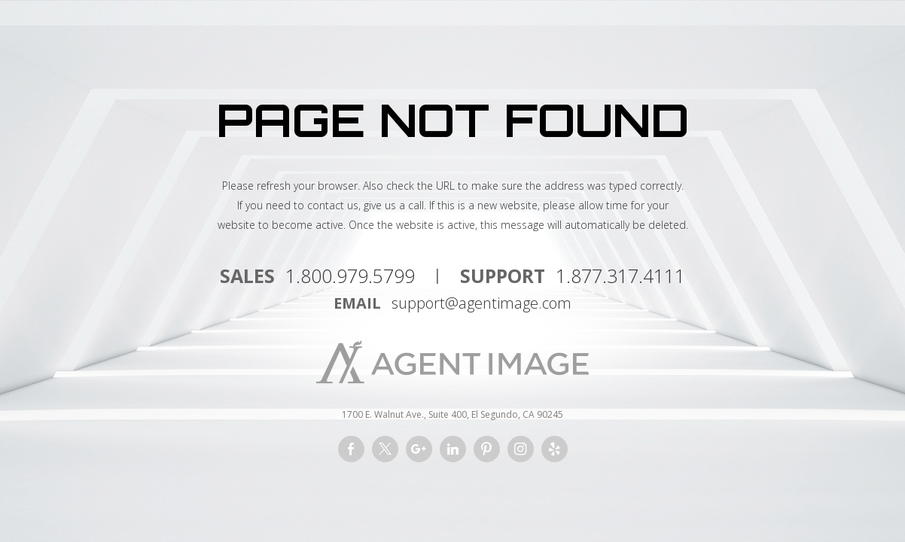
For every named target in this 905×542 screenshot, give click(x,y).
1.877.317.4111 (620, 275)
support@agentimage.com (481, 303)
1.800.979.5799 (350, 275)
